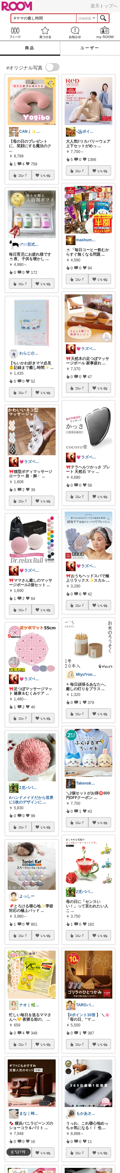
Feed (15, 32)
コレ (23, 175)
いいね (45, 175)
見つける (45, 32)
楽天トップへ (104, 5)
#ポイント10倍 (82, 1015)
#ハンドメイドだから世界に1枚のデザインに (31, 799)
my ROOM (105, 32)
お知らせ (75, 32)
